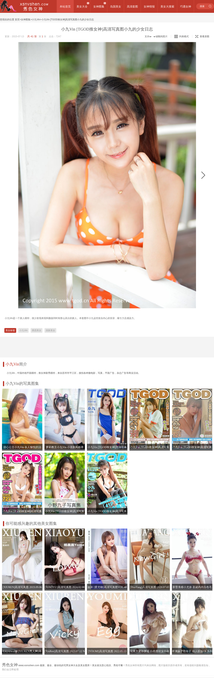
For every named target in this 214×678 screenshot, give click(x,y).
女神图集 (98, 6)
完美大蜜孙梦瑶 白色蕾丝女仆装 (150, 651)
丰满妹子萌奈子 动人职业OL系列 (192, 651)
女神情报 (149, 6)
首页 (17, 19)
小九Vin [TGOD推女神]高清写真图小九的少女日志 (67, 19)
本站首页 (65, 6)
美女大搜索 (167, 6)
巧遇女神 (185, 6)
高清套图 (132, 6)
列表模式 (184, 36)
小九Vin (36, 19)
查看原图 (202, 36)
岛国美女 (115, 6)
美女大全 (82, 6)
